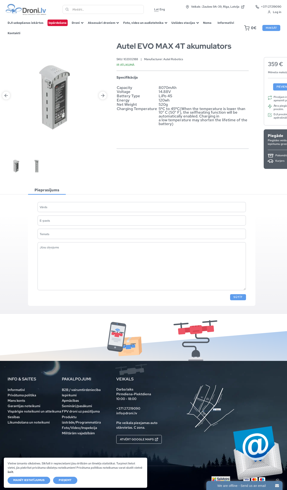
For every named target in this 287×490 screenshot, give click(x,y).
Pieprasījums (47, 189)
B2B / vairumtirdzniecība (81, 390)
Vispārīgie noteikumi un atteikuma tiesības (34, 414)
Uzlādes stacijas (183, 23)
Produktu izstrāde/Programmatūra (81, 420)
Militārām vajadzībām (78, 433)
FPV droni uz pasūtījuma (81, 411)
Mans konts (16, 400)
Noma (207, 23)
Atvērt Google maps (139, 439)
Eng (162, 9)
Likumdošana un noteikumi (29, 422)
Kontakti (14, 33)
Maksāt (271, 28)
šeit (10, 472)
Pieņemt (65, 480)
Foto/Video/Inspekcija (79, 428)
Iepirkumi (69, 395)
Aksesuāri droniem (101, 23)
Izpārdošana (58, 23)
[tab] (47, 190)
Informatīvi (226, 23)
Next (103, 95)
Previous (6, 95)
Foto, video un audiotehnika (143, 23)
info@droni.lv (126, 413)
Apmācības (70, 400)
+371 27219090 (268, 7)
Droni (76, 23)
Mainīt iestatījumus (29, 480)
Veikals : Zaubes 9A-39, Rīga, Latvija (215, 7)
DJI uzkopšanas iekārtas (25, 23)
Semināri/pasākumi (77, 406)
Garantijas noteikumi (24, 406)
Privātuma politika (22, 395)
